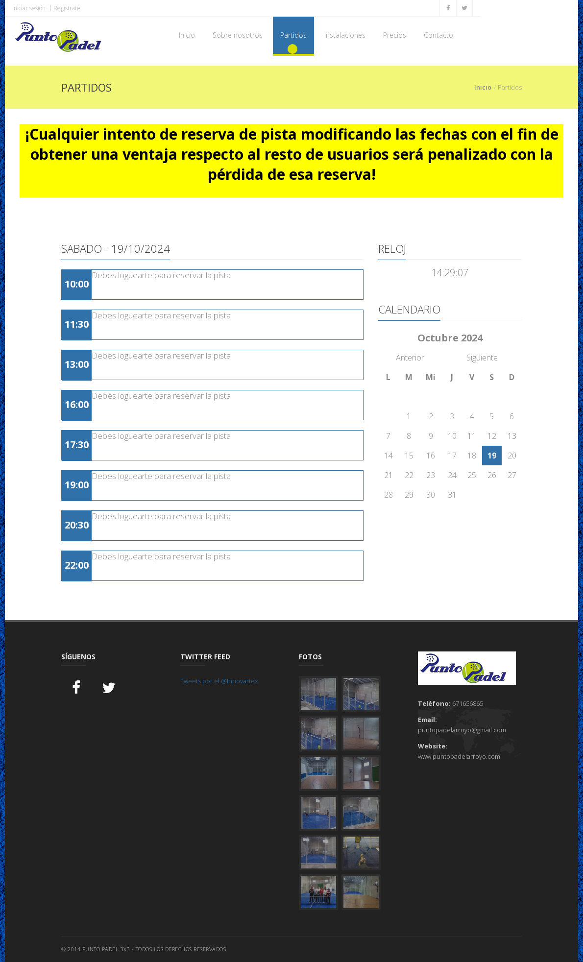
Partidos (293, 35)
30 (430, 494)
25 (471, 475)
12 (491, 436)
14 (388, 455)
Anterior (410, 357)
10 (452, 436)
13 (512, 436)
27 (512, 475)
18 (471, 455)
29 (409, 494)
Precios (394, 35)
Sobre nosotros (238, 35)
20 (512, 455)
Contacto (438, 35)
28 (388, 494)
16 (430, 455)
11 (471, 436)
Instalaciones (344, 35)
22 (409, 475)
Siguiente (482, 357)
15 (409, 455)
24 (452, 475)
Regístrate (66, 8)
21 (388, 475)
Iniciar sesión (29, 8)
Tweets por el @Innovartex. (219, 680)
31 (452, 494)
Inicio (187, 35)
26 (491, 475)
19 (491, 455)
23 (430, 475)
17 (452, 455)
